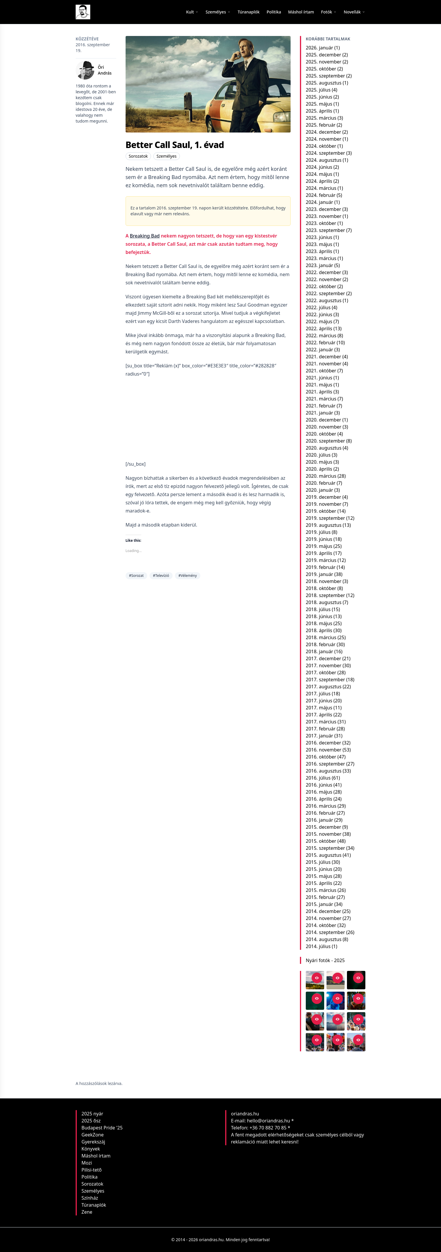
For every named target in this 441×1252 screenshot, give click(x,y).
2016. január (319, 820)
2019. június (319, 539)
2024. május (319, 174)
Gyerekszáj (93, 1142)
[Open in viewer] (317, 978)
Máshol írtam (95, 1156)
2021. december (323, 356)
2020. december (323, 420)
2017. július (318, 693)
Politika (89, 1177)
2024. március (321, 188)
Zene (86, 1212)
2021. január (319, 413)
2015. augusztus (323, 855)
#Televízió (161, 575)
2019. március (321, 560)
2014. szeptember (325, 932)
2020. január (319, 490)
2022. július (318, 307)
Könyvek (90, 1149)
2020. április (319, 469)
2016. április (319, 799)
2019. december (323, 497)
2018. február (321, 644)
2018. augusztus (323, 602)
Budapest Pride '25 (102, 1127)
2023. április (319, 251)
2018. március (321, 637)
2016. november (323, 750)
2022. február (321, 342)
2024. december (323, 132)
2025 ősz (91, 1120)
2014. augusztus (323, 939)
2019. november (323, 504)
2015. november (323, 834)
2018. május (319, 623)
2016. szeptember (325, 764)
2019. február (321, 567)
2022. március (321, 335)
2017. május (319, 707)
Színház (89, 1198)
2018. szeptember (325, 595)
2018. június (319, 616)
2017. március (321, 721)
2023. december (323, 209)
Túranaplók (93, 1205)
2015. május (319, 876)
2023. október (321, 223)
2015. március (321, 890)
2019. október (321, 511)
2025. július (318, 90)
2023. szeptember (325, 230)
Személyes (167, 156)
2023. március (321, 258)
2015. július (318, 862)
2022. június (319, 314)
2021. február (321, 406)
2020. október (321, 434)
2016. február (321, 813)
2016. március (321, 806)
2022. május (319, 321)
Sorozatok (138, 156)
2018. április (319, 630)
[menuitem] (249, 12)
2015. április (319, 883)
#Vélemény (187, 575)
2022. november (323, 279)
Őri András (105, 70)
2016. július (318, 778)
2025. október (321, 69)
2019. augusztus (323, 525)
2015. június (319, 869)
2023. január (319, 265)
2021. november (323, 363)
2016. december (323, 742)
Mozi (86, 1163)
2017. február (321, 728)
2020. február (321, 483)
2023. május (319, 244)
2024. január (319, 202)
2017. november (323, 665)
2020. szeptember (325, 441)
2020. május (319, 462)
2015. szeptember (325, 848)
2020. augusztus (323, 448)
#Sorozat (136, 575)
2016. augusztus (323, 771)
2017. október (321, 672)
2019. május (319, 546)
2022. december (323, 272)
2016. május (319, 792)
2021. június (319, 377)
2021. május (319, 384)
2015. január (319, 904)
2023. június (319, 237)
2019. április (319, 553)
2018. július (318, 609)
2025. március (321, 118)
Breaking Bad (145, 236)
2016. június (319, 785)
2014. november (323, 918)
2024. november (323, 139)
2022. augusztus (323, 300)
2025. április (319, 111)
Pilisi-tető (91, 1170)
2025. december (323, 54)
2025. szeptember (325, 76)
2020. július (318, 455)
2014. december (323, 911)
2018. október (321, 588)
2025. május (319, 104)
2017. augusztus (323, 686)
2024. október (321, 146)
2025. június (319, 97)
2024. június (319, 167)
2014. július (318, 946)
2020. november (323, 427)
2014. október (321, 925)
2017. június (319, 700)
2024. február (321, 195)
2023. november (323, 216)
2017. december (323, 658)
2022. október (321, 286)
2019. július (318, 532)
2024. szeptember (325, 153)
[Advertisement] (208, 419)
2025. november (323, 62)
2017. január (319, 735)
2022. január (319, 349)
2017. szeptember (325, 679)
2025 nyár (92, 1113)
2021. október (321, 370)
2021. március (321, 398)
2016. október (321, 757)
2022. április (319, 328)
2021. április (319, 391)
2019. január (319, 574)
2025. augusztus (323, 83)
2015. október (321, 841)
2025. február (321, 125)
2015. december (323, 827)
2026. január (319, 47)
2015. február (321, 897)
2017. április (319, 714)
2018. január (319, 651)
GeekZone (92, 1134)
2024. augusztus (323, 160)
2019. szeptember (325, 518)
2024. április (319, 181)
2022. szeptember (325, 293)
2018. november (323, 581)
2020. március (321, 476)
